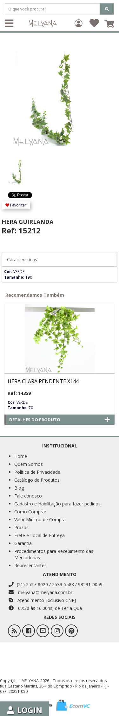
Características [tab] (22, 260)
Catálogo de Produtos (37, 480)
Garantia (23, 543)
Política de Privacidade (37, 472)
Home (20, 456)
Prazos (21, 527)
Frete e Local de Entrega (39, 535)
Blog (19, 488)
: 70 (20, 407)
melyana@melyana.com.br (40, 592)
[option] (19, 168)
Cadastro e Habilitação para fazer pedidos (57, 504)
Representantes (30, 565)
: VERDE (18, 402)
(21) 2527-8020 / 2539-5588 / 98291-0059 (55, 584)
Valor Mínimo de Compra (40, 519)
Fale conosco (28, 496)
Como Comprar (30, 512)
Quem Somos (28, 464)
